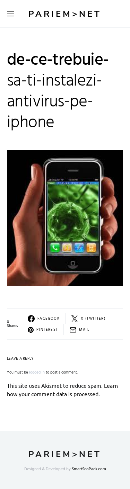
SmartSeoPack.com (89, 469)
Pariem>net (65, 13)
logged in (37, 372)
